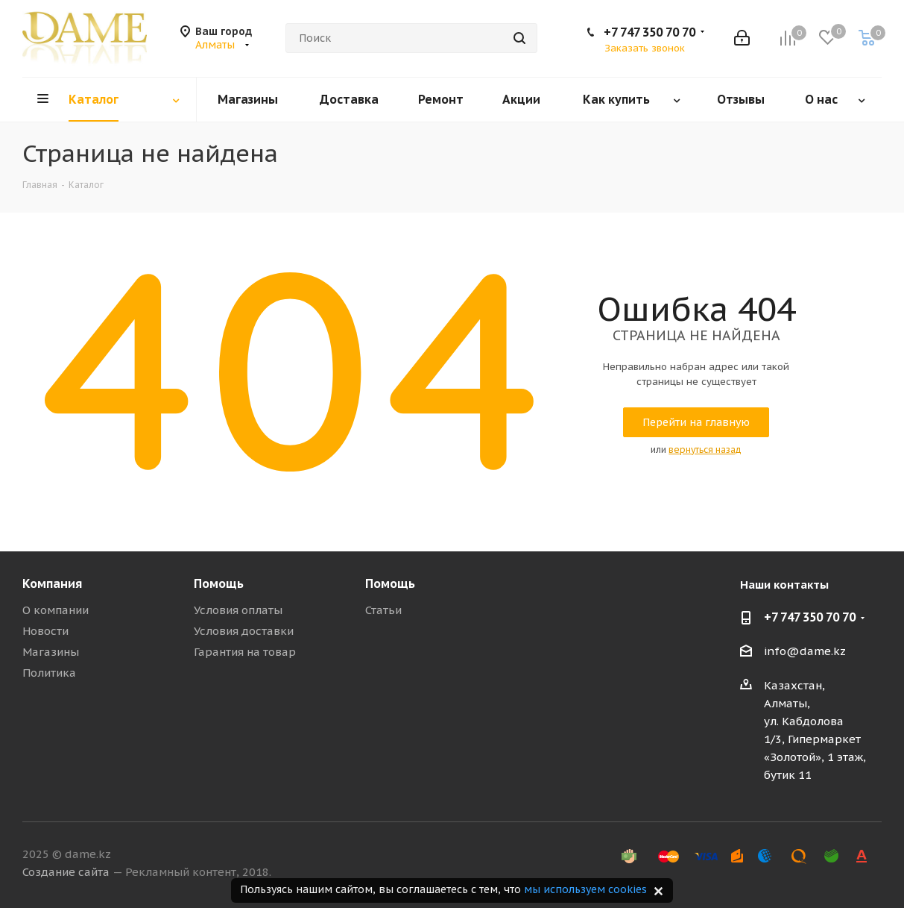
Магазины (50, 652)
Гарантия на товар (245, 652)
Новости (45, 631)
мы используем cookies (585, 889)
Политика (49, 673)
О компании (55, 610)
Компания (52, 583)
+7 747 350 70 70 (649, 32)
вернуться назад (705, 449)
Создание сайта (66, 872)
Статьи (383, 610)
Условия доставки (244, 631)
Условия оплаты (238, 610)
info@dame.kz (805, 651)
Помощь (219, 583)
